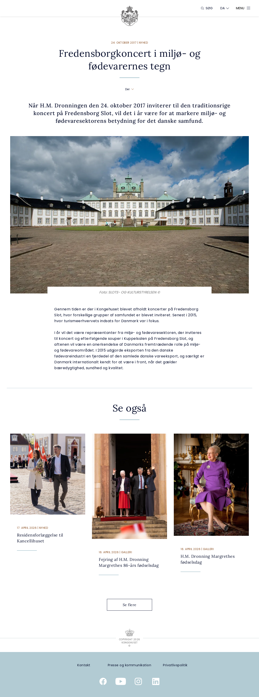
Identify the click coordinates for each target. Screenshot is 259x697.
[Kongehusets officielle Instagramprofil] (138, 682)
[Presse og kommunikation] (129, 665)
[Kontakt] (84, 665)
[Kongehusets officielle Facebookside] (103, 682)
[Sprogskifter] (222, 8)
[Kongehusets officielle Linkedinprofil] (156, 682)
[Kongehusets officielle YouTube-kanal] (120, 682)
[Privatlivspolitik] (175, 665)
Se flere (133, 604)
